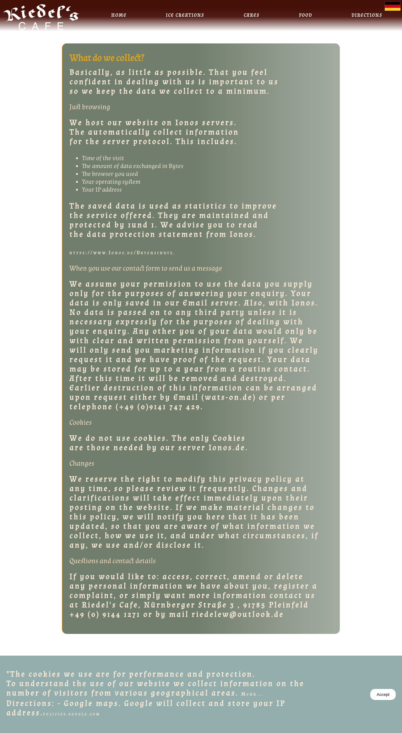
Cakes (251, 15)
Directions (366, 15)
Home (119, 15)
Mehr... (252, 694)
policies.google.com (71, 714)
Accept (383, 694)
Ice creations (185, 15)
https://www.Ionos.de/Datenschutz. (122, 253)
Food (305, 15)
